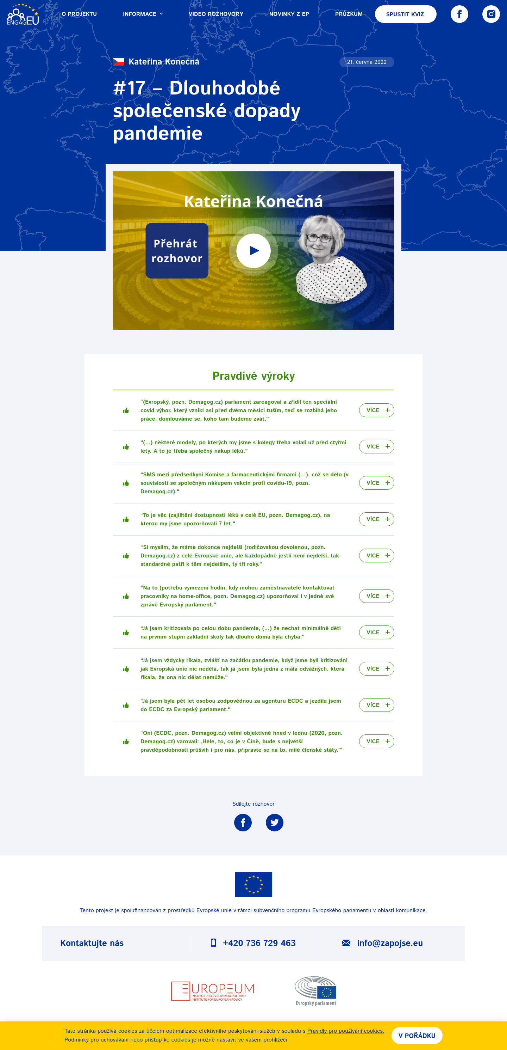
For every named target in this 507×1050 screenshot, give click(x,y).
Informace (142, 14)
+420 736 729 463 (253, 943)
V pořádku (417, 1036)
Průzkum (349, 14)
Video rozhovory (216, 14)
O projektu (79, 14)
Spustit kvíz (405, 15)
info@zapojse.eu (382, 943)
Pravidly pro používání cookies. (345, 1031)
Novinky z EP (289, 14)
